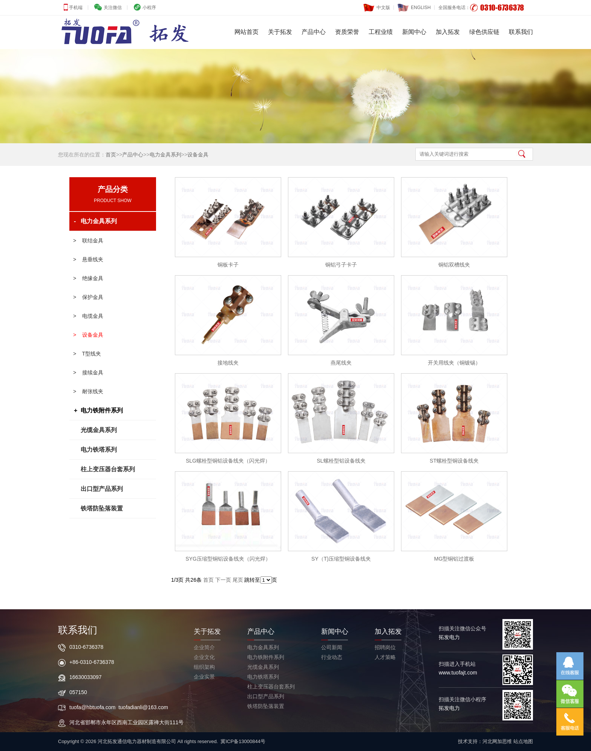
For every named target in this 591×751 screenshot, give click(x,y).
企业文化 (204, 657)
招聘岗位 (385, 647)
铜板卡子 (228, 265)
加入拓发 (448, 32)
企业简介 (204, 647)
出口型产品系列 (102, 489)
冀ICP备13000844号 (242, 741)
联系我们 (521, 32)
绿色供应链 (484, 32)
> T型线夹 (87, 354)
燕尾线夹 (341, 363)
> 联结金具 (88, 241)
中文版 (376, 6)
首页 (111, 155)
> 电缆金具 (88, 316)
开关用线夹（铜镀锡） (454, 363)
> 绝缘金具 (88, 278)
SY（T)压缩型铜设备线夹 (341, 559)
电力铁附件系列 (265, 657)
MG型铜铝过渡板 (454, 559)
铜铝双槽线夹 (454, 265)
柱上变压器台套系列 (108, 469)
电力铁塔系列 (99, 449)
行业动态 (331, 657)
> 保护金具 (88, 297)
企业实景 (204, 677)
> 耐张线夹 (88, 391)
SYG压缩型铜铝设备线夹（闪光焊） (228, 559)
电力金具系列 (165, 155)
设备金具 (197, 155)
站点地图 (523, 741)
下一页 (223, 580)
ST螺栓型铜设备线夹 (454, 461)
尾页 (238, 580)
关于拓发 (280, 32)
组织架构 (204, 667)
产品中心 (314, 32)
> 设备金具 (88, 335)
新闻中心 (414, 32)
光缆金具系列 (99, 430)
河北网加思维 (497, 741)
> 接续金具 (88, 372)
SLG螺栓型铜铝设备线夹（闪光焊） (228, 461)
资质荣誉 (347, 32)
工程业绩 (381, 32)
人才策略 (385, 657)
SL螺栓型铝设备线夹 (341, 461)
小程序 (148, 7)
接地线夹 (228, 363)
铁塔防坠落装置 (102, 508)
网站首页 (246, 32)
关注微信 (111, 7)
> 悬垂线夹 (88, 259)
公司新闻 (331, 647)
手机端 (75, 7)
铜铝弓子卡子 (341, 265)
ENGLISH (414, 6)
